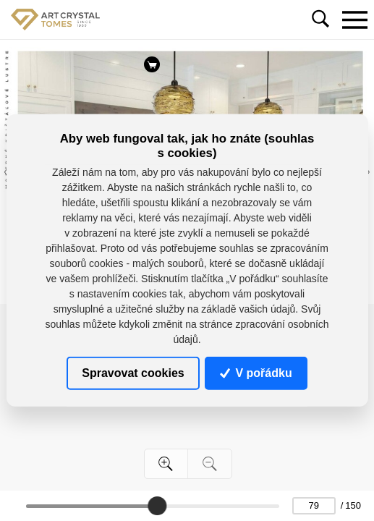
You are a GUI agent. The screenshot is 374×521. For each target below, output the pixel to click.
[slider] (157, 505)
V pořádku (256, 373)
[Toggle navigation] (354, 19)
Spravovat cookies (133, 373)
